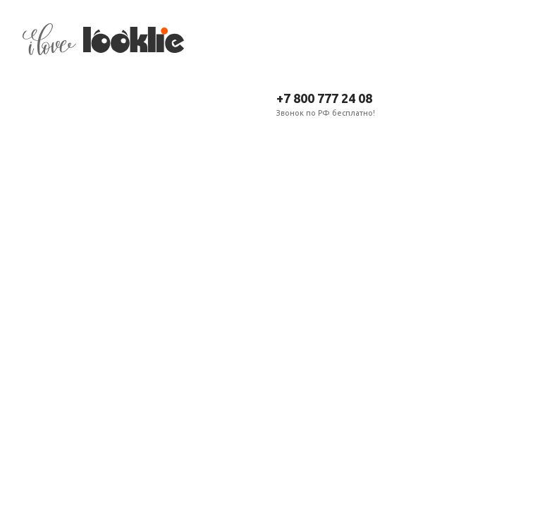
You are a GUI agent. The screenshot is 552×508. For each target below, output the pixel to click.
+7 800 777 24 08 (324, 98)
